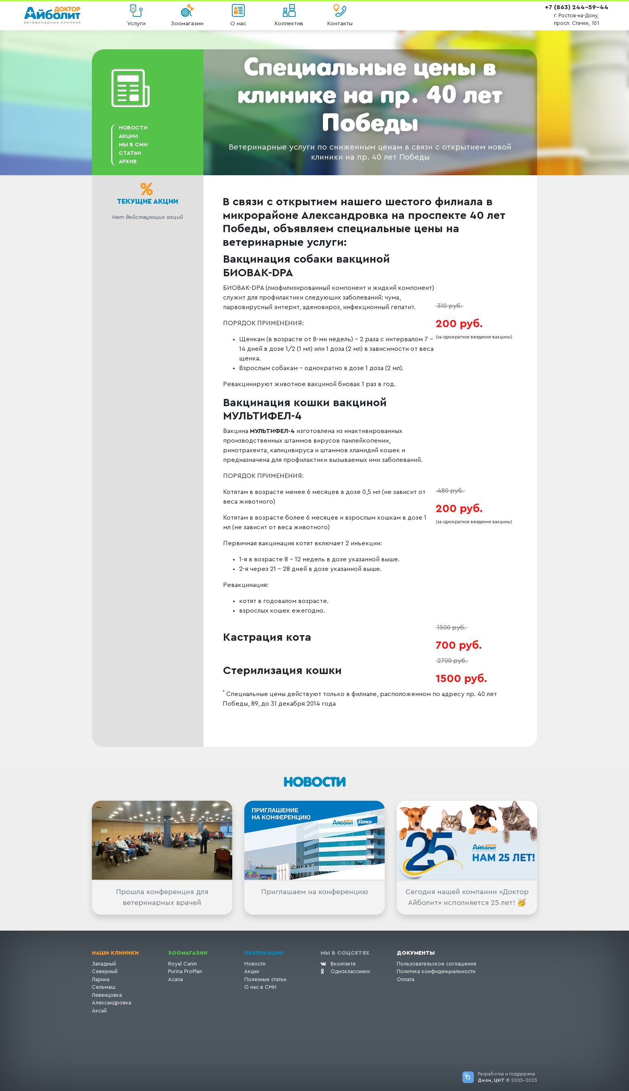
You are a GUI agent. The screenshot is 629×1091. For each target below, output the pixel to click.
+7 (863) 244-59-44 (577, 7)
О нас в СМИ (260, 987)
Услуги (136, 23)
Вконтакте (338, 963)
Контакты (340, 23)
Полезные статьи (265, 979)
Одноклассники (345, 971)
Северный (105, 971)
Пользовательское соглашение (437, 963)
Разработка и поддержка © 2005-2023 (507, 1077)
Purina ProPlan (185, 971)
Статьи (130, 153)
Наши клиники (115, 953)
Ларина (101, 979)
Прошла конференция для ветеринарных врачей (162, 897)
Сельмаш (104, 987)
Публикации (264, 953)
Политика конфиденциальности (436, 971)
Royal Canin (182, 963)
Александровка (111, 1002)
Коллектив (289, 23)
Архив (128, 161)
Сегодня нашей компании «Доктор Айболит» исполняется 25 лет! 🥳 (467, 897)
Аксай (99, 1010)
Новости (133, 128)
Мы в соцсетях (345, 953)
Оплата (405, 979)
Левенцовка (107, 995)
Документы (416, 953)
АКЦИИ (128, 136)
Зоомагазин (187, 23)
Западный (104, 963)
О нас (238, 23)
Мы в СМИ (133, 145)
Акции (251, 971)
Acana (175, 979)
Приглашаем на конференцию (314, 891)
